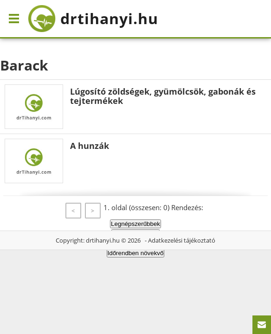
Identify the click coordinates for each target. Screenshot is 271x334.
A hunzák (89, 145)
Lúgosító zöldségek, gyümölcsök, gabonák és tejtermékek (163, 96)
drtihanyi (93, 18)
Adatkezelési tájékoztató (181, 240)
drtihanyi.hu (103, 240)
